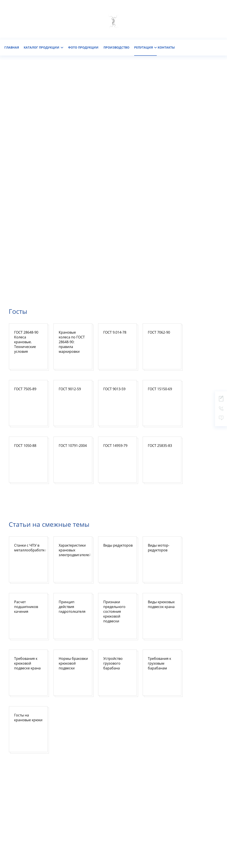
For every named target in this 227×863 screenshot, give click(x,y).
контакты (166, 47)
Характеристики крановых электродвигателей (75, 550)
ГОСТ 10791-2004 (73, 445)
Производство (116, 47)
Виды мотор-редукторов (158, 547)
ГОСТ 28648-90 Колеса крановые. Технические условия (26, 342)
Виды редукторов (118, 545)
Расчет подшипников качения (26, 607)
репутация (145, 47)
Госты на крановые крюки (28, 717)
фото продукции (83, 47)
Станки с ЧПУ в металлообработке (30, 547)
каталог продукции (43, 47)
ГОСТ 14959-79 (115, 445)
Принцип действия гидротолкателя (72, 607)
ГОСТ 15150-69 (160, 389)
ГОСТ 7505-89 (25, 389)
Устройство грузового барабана (113, 663)
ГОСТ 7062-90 (159, 332)
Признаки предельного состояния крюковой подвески (114, 611)
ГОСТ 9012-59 (70, 389)
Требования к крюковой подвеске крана (27, 663)
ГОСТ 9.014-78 (114, 332)
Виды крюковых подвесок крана (161, 604)
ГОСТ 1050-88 (25, 445)
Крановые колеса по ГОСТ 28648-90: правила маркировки (72, 342)
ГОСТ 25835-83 (160, 445)
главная (11, 47)
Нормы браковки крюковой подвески (73, 663)
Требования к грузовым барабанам (159, 663)
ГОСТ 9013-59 (114, 389)
